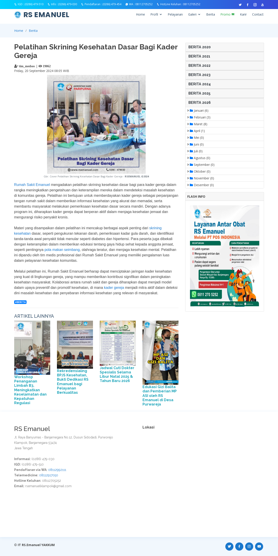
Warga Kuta (235, 436)
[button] (195, 256)
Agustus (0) (198, 158)
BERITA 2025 (199, 93)
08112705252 (144, 4)
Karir (243, 14)
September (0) (201, 164)
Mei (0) (195, 137)
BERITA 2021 (199, 56)
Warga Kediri (216, 436)
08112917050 (48, 475)
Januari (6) (197, 110)
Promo (227, 14)
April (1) (196, 131)
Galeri (192, 14)
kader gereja (114, 288)
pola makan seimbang (62, 250)
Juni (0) (195, 144)
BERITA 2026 (199, 102)
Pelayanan (175, 14)
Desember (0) (200, 185)
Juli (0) (195, 151)
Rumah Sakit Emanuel (32, 185)
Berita (210, 14)
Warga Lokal (175, 436)
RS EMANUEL (46, 14)
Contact (258, 14)
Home (140, 14)
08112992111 (57, 470)
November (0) (200, 178)
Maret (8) (197, 124)
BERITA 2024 (199, 84)
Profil (154, 14)
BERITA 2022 (199, 65)
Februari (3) (198, 117)
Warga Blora (196, 436)
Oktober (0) (198, 171)
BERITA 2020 (199, 47)
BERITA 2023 (199, 75)
